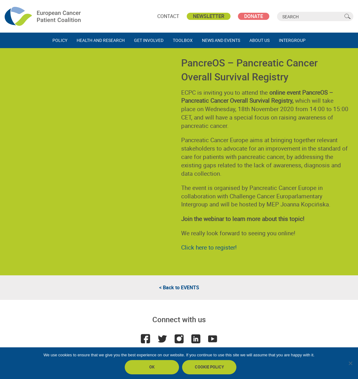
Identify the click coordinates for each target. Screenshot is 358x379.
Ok (151, 367)
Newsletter (208, 16)
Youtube (212, 338)
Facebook (145, 338)
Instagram (179, 338)
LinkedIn (195, 338)
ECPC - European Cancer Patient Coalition (43, 16)
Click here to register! (209, 247)
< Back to (179, 287)
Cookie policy (209, 367)
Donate (253, 16)
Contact (168, 16)
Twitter (162, 338)
